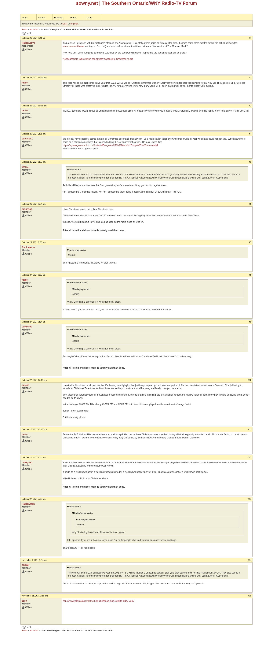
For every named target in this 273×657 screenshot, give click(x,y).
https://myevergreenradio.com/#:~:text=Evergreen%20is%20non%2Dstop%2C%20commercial (110, 145)
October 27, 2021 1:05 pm (34, 457)
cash (24, 601)
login (64, 23)
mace (25, 82)
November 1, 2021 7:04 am (34, 560)
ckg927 (26, 166)
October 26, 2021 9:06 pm (34, 242)
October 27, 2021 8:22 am (34, 275)
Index (24, 17)
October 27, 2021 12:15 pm (34, 380)
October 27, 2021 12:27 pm (34, 429)
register (74, 23)
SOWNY (34, 29)
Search (41, 17)
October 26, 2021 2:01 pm (34, 133)
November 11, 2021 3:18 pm (35, 595)
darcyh (25, 385)
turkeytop (27, 209)
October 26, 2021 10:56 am (34, 105)
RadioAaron (28, 247)
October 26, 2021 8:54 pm (34, 204)
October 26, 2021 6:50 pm (34, 162)
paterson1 (27, 138)
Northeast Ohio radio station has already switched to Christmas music (98, 59)
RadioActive (28, 43)
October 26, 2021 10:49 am (34, 77)
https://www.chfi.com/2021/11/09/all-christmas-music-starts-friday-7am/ (98, 601)
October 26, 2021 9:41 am (34, 38)
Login (89, 17)
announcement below (73, 46)
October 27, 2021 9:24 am (34, 321)
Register (58, 17)
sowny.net (87, 3)
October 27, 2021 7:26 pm (34, 499)
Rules (73, 17)
